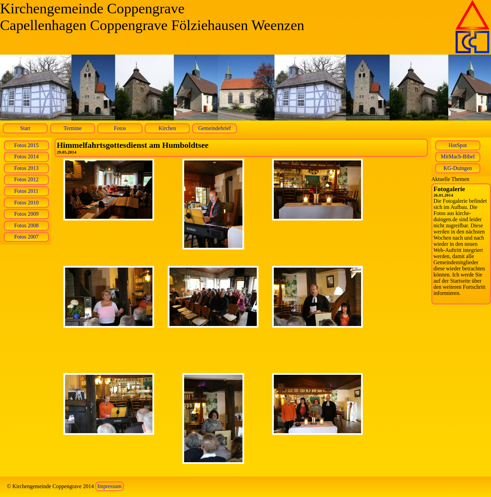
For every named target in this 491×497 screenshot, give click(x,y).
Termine (72, 128)
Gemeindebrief (214, 128)
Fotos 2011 (26, 191)
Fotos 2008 (26, 225)
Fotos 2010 (26, 202)
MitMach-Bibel (458, 156)
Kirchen (167, 128)
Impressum (109, 486)
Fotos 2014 (26, 156)
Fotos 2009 (26, 214)
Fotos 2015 (26, 145)
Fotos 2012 (26, 179)
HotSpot (458, 145)
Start (25, 128)
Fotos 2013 (26, 168)
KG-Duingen (458, 168)
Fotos (120, 128)
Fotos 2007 (26, 237)
